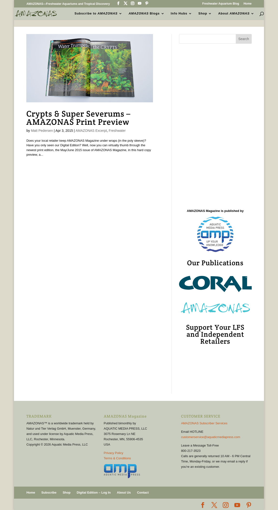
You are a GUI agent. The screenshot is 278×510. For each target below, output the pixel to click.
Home (247, 3)
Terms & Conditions (117, 458)
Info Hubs (179, 13)
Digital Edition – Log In (94, 492)
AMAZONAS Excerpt (91, 131)
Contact (143, 492)
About (234, 13)
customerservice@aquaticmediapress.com (210, 437)
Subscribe (48, 492)
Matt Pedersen (42, 131)
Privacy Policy (113, 453)
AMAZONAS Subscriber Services (204, 423)
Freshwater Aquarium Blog (220, 3)
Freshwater (117, 131)
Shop (202, 13)
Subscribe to (96, 13)
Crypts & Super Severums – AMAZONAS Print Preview (78, 117)
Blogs (144, 13)
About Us (124, 492)
